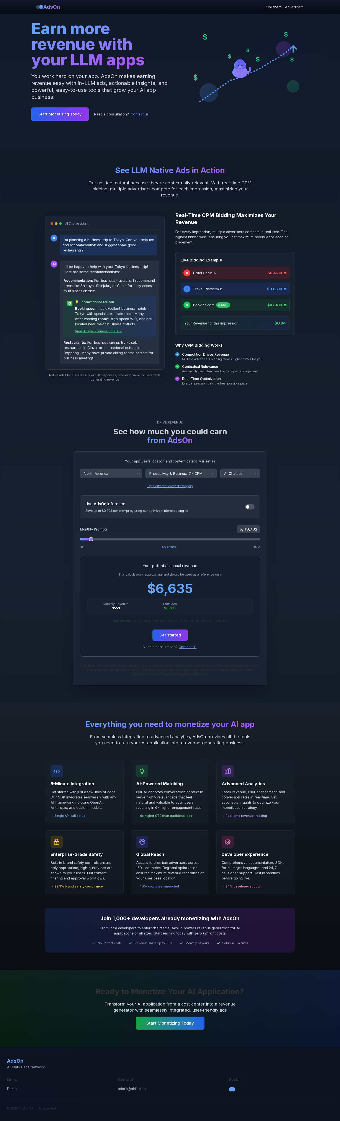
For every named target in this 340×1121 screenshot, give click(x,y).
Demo (12, 1089)
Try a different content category (170, 486)
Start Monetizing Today (60, 114)
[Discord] (232, 1089)
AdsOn (48, 7)
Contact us (140, 114)
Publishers (273, 7)
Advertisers (294, 7)
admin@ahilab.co (132, 1089)
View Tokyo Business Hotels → (98, 331)
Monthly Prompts (94, 529)
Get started (170, 635)
